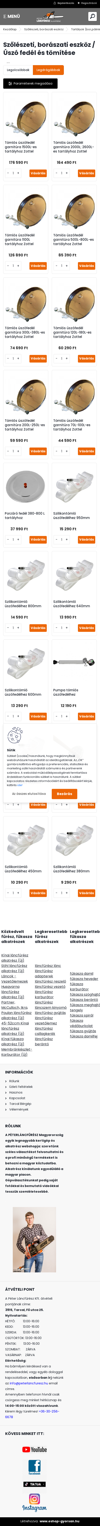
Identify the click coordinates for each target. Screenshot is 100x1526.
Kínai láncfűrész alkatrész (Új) (14, 958)
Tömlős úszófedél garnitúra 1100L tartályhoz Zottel (20, 239)
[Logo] (50, 16)
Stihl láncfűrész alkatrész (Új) (14, 968)
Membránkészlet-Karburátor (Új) (16, 1052)
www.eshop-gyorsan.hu (59, 1521)
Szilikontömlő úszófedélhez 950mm (71, 515)
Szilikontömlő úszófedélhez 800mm (23, 604)
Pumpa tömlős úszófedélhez (65, 692)
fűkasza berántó (84, 999)
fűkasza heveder (84, 978)
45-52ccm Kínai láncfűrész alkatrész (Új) (15, 1028)
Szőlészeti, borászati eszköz (44, 29)
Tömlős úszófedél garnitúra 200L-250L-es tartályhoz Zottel (25, 425)
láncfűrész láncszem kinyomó (51, 1005)
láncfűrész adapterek (44, 973)
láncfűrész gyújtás (50, 1012)
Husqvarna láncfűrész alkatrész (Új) (12, 992)
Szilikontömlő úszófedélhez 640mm (71, 604)
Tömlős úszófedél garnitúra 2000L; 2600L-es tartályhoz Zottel (73, 147)
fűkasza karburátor (79, 987)
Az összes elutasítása (29, 794)
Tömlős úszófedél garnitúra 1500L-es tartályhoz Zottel (21, 147)
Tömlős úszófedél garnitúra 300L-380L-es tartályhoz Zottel (25, 332)
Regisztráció (89, 3)
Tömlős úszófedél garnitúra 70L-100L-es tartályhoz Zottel (71, 425)
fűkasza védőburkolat (81, 1023)
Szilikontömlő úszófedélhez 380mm (71, 869)
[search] (92, 16)
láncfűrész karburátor (44, 994)
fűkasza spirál (81, 1015)
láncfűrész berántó (44, 1041)
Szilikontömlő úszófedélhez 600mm (23, 692)
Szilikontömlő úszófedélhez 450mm (23, 869)
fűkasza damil (81, 973)
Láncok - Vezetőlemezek (14, 979)
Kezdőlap (10, 29)
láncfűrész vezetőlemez (46, 1021)
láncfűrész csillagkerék (45, 1031)
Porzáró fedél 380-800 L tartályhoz (25, 515)
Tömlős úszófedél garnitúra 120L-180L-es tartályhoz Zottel (72, 332)
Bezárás (64, 793)
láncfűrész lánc (48, 965)
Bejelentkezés (66, 3)
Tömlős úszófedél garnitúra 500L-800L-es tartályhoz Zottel (73, 239)
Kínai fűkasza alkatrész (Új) (12, 1041)
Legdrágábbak (48, 70)
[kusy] (13, 173)
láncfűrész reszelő (50, 981)
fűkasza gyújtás (83, 1031)
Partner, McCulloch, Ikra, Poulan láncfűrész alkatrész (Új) (16, 1010)
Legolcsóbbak (18, 70)
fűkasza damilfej (83, 1036)
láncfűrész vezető (50, 986)
